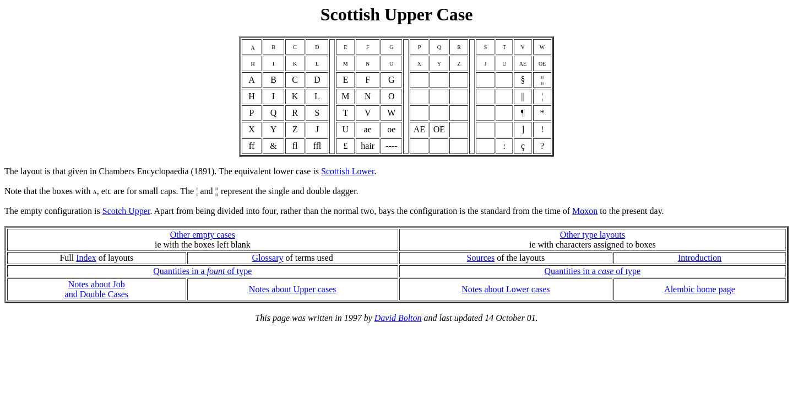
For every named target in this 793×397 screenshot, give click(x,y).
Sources (480, 257)
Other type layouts (592, 234)
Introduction (699, 257)
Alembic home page (699, 289)
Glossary (268, 257)
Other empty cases (202, 234)
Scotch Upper (126, 211)
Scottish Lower (347, 171)
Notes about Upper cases (292, 289)
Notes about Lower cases (505, 289)
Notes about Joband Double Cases (97, 289)
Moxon (585, 211)
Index (86, 257)
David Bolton (398, 318)
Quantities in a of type (202, 271)
